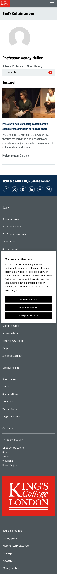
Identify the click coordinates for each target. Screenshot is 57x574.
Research (10, 72)
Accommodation (22, 334)
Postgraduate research (26, 235)
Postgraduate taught (24, 227)
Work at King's (21, 410)
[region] (28, 287)
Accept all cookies (28, 316)
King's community (23, 417)
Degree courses (22, 220)
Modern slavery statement (26, 546)
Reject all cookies (28, 307)
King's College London (18, 13)
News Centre (21, 380)
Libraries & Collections (25, 342)
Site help (18, 553)
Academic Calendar (24, 357)
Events (17, 387)
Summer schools (22, 250)
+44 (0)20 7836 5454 (12, 440)
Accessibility (19, 561)
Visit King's (19, 402)
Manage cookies (21, 568)
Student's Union (22, 395)
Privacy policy (20, 538)
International (20, 242)
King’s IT (18, 349)
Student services (22, 327)
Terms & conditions (23, 531)
